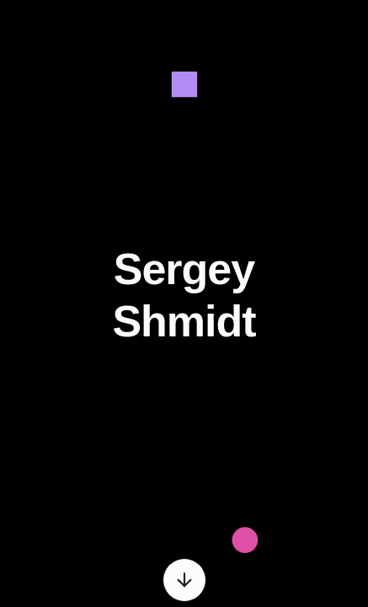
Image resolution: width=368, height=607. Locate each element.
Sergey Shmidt (183, 295)
